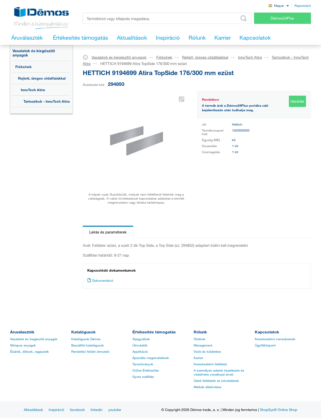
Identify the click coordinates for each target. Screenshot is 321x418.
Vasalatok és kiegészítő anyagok (34, 52)
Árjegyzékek (141, 339)
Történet (199, 339)
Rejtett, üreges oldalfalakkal (42, 78)
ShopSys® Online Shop (278, 409)
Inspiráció (56, 409)
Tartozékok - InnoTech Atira (47, 101)
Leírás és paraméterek (108, 232)
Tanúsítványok (142, 364)
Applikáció (140, 351)
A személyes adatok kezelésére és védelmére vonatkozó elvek (219, 372)
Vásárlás (297, 101)
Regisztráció (302, 6)
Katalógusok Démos (86, 339)
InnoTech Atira (33, 90)
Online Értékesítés (145, 370)
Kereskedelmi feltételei (210, 364)
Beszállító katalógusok (87, 345)
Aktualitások (33, 409)
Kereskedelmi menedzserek (275, 339)
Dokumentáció (100, 280)
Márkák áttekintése (207, 387)
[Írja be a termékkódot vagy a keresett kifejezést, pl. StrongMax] (167, 18)
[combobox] (278, 5)
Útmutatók (139, 345)
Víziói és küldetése (207, 351)
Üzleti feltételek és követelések (216, 381)
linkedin (97, 409)
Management (203, 345)
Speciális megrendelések (150, 358)
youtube (114, 409)
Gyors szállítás (143, 377)
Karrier (198, 358)
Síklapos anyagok (23, 345)
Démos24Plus (282, 18)
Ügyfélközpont (265, 345)
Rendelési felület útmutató (90, 351)
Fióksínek (23, 67)
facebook (77, 409)
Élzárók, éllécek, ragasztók (29, 351)
